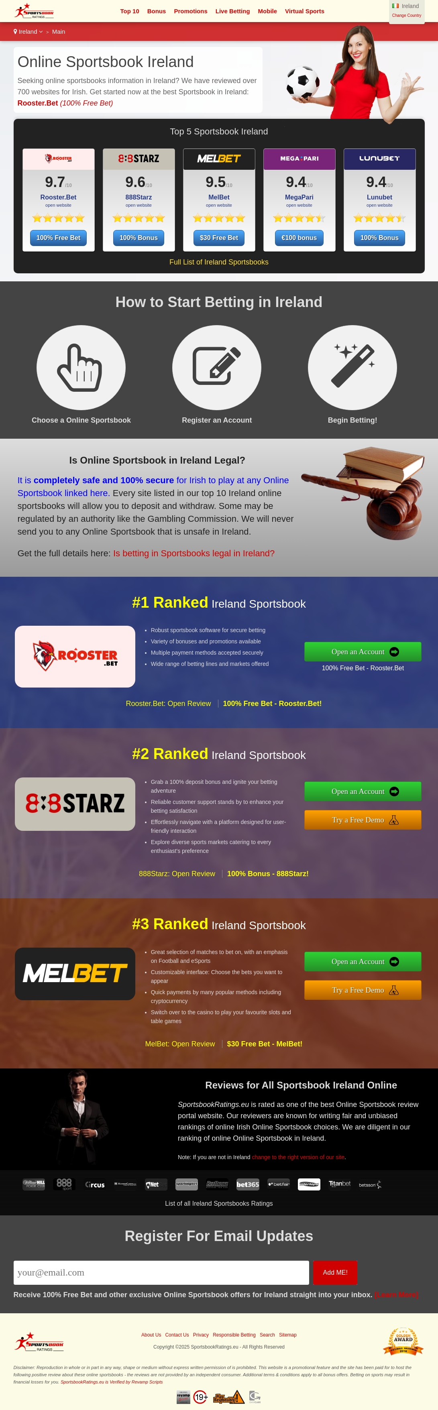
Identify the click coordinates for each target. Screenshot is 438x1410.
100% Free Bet (58, 237)
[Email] (162, 1273)
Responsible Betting (234, 1335)
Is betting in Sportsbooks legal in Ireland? (190, 552)
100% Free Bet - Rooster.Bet (365, 667)
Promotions (190, 11)
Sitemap (288, 1335)
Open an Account (361, 652)
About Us (151, 1335)
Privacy (201, 1335)
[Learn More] (396, 1295)
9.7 (55, 182)
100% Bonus (139, 237)
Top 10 (129, 11)
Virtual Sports (304, 11)
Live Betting (233, 11)
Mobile (267, 11)
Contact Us (177, 1335)
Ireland (28, 31)
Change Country (407, 15)
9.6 (135, 182)
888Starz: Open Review (177, 877)
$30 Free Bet (219, 237)
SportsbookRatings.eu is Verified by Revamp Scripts (112, 1381)
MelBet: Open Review (180, 1047)
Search (267, 1335)
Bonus (156, 11)
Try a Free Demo (361, 819)
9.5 (216, 182)
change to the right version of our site (301, 1156)
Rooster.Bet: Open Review (168, 707)
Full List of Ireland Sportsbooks (219, 262)
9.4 (296, 182)
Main (58, 31)
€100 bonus (299, 237)
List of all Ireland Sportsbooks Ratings (219, 1203)
